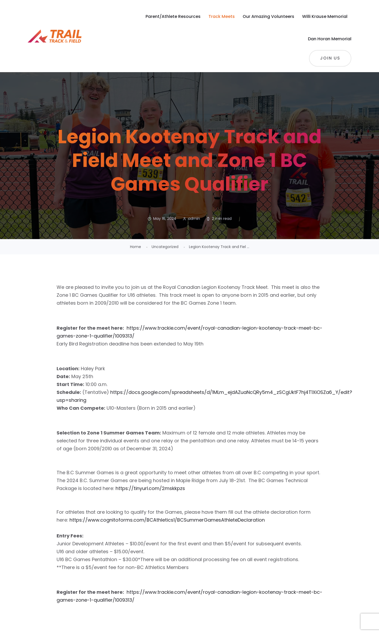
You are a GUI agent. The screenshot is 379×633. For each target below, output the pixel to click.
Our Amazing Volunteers (268, 16)
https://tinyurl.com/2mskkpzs (150, 488)
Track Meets (221, 16)
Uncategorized (165, 246)
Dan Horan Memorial (329, 39)
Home (135, 246)
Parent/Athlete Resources (173, 16)
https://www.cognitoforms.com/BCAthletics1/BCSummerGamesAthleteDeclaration (167, 520)
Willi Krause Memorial (324, 16)
